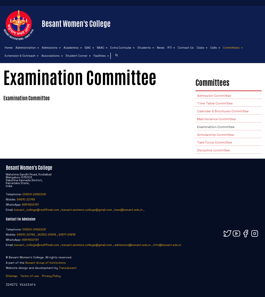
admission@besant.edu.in (132, 245)
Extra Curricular (120, 47)
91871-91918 (67, 234)
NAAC (100, 47)
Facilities (100, 55)
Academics (71, 47)
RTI (169, 47)
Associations (50, 55)
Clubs (200, 47)
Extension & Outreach (20, 55)
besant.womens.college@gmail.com (87, 210)
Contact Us (186, 47)
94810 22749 (26, 199)
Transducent (68, 268)
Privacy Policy (51, 276)
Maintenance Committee (216, 119)
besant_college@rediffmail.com (36, 210)
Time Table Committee (215, 103)
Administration (26, 47)
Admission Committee (214, 95)
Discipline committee (213, 150)
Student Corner (77, 55)
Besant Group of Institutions (45, 263)
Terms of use (29, 276)
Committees (231, 47)
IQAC (88, 47)
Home (9, 47)
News (161, 47)
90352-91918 (46, 234)
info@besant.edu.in (167, 245)
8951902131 (30, 204)
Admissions (50, 47)
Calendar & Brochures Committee (223, 111)
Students (144, 47)
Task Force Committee (214, 142)
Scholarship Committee (215, 135)
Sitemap (11, 276)
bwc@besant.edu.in (128, 210)
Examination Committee (216, 127)
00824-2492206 (34, 194)
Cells (213, 47)
